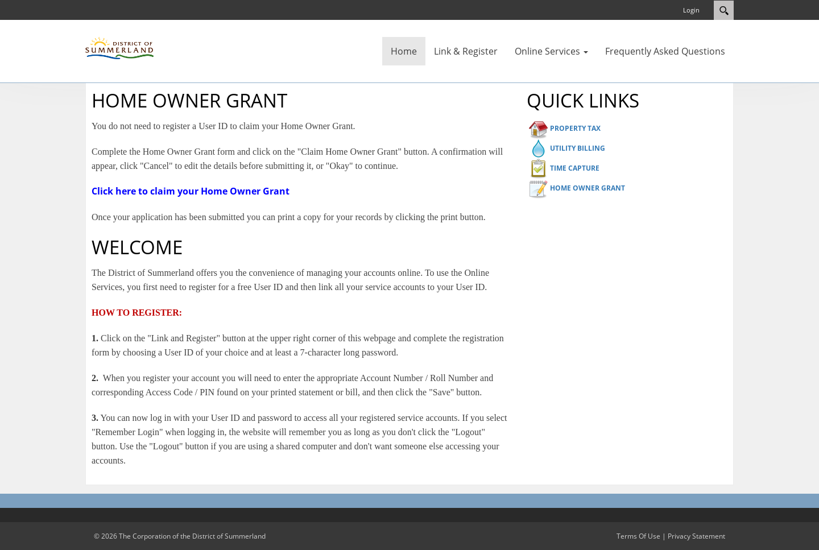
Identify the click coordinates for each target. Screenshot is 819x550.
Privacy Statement (696, 536)
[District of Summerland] (119, 47)
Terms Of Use (638, 536)
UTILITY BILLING (577, 148)
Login (691, 10)
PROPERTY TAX (575, 128)
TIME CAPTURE (574, 168)
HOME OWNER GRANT (587, 188)
